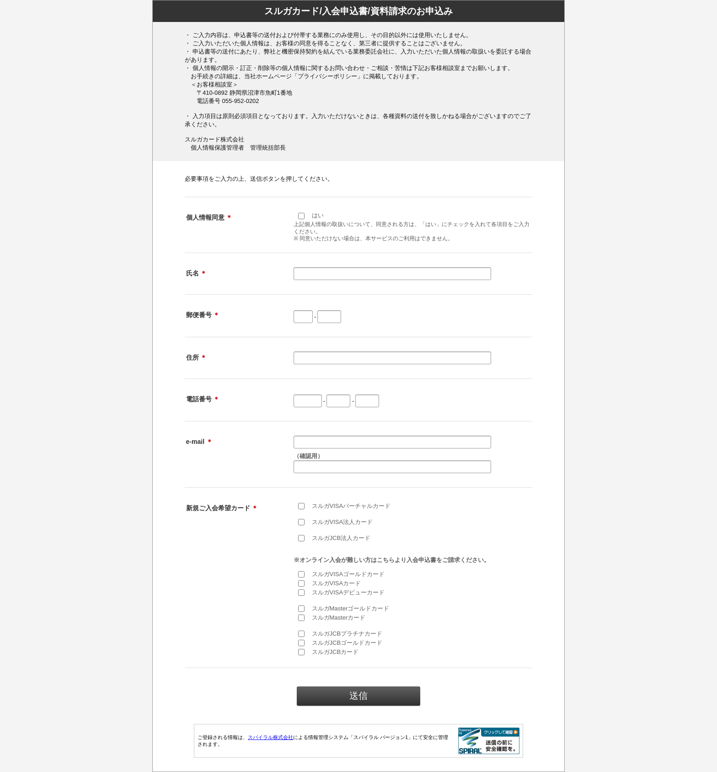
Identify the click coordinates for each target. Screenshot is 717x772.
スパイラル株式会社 (270, 737)
